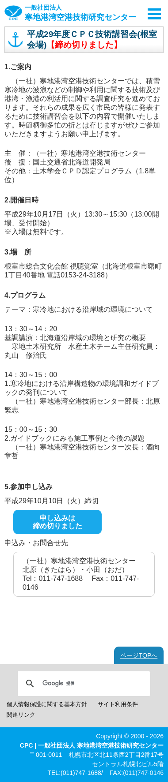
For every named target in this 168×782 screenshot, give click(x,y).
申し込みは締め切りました (57, 522)
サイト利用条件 (118, 704)
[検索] (82, 683)
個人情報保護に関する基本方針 (47, 704)
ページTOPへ (139, 655)
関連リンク (21, 714)
